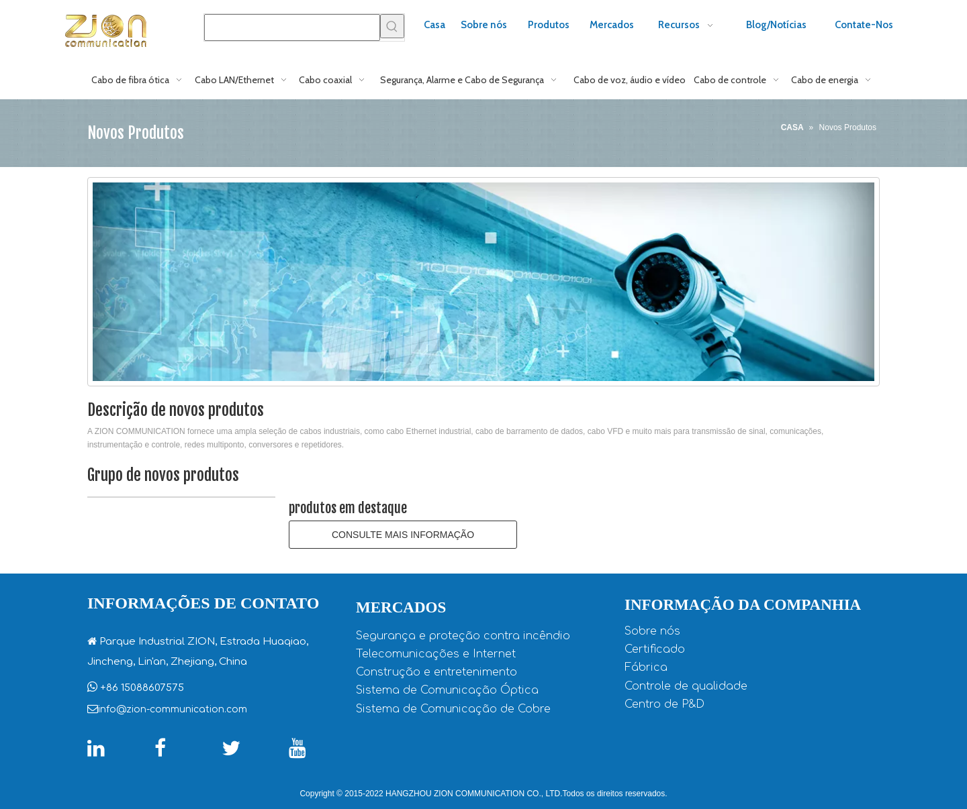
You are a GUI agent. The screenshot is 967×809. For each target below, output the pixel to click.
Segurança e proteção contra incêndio (463, 636)
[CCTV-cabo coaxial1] (483, 281)
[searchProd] (292, 27)
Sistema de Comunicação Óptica (447, 690)
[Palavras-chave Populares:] (392, 26)
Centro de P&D (664, 704)
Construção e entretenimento (436, 672)
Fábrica (646, 667)
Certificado (655, 649)
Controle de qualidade (686, 686)
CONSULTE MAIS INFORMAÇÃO (403, 534)
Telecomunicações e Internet (436, 654)
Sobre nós (652, 631)
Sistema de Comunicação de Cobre (453, 709)
